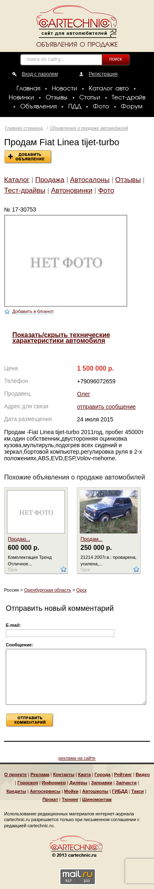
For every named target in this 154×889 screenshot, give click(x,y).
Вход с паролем (40, 74)
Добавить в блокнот (33, 311)
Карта (84, 774)
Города (102, 774)
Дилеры (78, 782)
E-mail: (13, 625)
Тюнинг (70, 799)
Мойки (71, 791)
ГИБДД (120, 791)
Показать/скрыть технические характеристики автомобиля (61, 337)
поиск (115, 59)
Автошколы (95, 791)
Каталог (17, 180)
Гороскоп (27, 782)
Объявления (38, 107)
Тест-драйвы (24, 190)
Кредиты (16, 791)
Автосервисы (45, 791)
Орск (81, 589)
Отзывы (56, 98)
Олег (83, 394)
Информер (54, 782)
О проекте (15, 774)
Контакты (63, 774)
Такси (137, 791)
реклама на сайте (77, 758)
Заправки (102, 782)
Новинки (21, 98)
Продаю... (19, 539)
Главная (28, 89)
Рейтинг (123, 774)
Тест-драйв (128, 98)
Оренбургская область (47, 589)
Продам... (91, 539)
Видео (143, 774)
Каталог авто (109, 89)
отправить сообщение (106, 406)
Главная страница (24, 128)
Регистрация (103, 74)
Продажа (49, 180)
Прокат (50, 799)
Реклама (39, 774)
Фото (101, 107)
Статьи (89, 98)
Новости (64, 89)
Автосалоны (90, 180)
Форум (132, 107)
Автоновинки (71, 190)
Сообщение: (19, 644)
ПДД (74, 107)
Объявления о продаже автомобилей (89, 128)
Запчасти (126, 782)
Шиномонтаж (97, 799)
